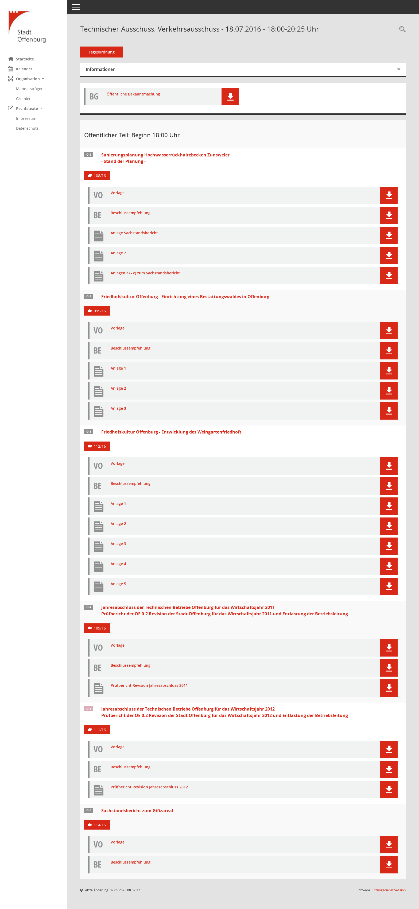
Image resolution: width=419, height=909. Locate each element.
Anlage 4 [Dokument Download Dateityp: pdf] (118, 564)
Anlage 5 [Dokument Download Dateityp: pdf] (118, 584)
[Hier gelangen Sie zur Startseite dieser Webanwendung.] (33, 26)
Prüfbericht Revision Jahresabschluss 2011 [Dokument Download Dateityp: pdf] (149, 685)
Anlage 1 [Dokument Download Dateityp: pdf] (118, 368)
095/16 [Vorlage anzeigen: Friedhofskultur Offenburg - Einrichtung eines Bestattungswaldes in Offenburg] (100, 310)
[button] (33, 79)
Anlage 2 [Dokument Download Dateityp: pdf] (118, 253)
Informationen (100, 69)
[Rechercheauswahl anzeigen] (401, 29)
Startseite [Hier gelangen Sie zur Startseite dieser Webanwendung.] (21, 59)
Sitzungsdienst (389, 890)
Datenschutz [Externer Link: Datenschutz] (27, 128)
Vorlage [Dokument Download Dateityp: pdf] (118, 193)
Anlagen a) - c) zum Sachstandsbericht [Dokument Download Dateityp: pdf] (145, 273)
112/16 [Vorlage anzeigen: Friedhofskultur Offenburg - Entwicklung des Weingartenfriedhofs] (100, 446)
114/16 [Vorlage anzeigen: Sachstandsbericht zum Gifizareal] (100, 824)
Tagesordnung (102, 52)
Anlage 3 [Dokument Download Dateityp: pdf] (118, 408)
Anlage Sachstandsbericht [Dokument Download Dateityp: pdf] (134, 233)
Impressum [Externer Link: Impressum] (26, 118)
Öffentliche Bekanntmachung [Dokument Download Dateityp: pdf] (133, 94)
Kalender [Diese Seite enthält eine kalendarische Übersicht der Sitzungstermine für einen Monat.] (20, 68)
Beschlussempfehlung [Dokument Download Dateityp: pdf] (130, 213)
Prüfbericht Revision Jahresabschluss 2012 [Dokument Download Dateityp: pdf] (149, 787)
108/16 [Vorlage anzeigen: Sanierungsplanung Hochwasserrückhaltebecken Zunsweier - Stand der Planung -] (100, 175)
